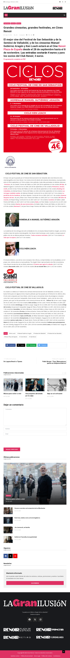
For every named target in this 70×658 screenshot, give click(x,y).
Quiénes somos (15, 655)
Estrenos (13, 23)
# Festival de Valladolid (39, 333)
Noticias (19, 23)
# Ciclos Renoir (23, 337)
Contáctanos (56, 655)
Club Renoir (7, 23)
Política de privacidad (27, 655)
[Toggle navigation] (6, 15)
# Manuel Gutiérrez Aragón (24, 333)
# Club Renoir (32, 337)
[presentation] (17, 440)
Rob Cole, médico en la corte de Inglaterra (27, 518)
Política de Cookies (47, 655)
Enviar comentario (12, 449)
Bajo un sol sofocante (54, 393)
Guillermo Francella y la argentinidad (25, 537)
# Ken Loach (12, 333)
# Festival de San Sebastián (54, 333)
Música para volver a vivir (12, 393)
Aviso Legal (37, 655)
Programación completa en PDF (15, 59)
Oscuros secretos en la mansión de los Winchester (29, 508)
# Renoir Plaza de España (10, 337)
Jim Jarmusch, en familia (22, 527)
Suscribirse (35, 583)
